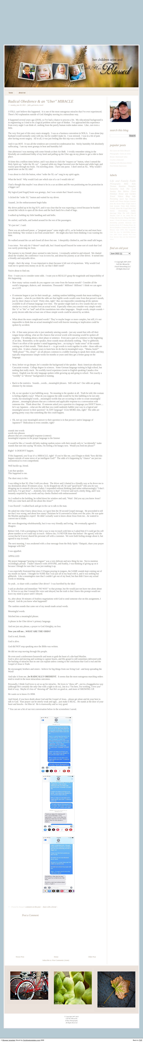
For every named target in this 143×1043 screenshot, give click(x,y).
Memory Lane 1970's (117, 230)
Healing (126, 225)
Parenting (114, 199)
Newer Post (20, 957)
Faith (29, 105)
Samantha (114, 189)
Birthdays (132, 218)
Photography (115, 184)
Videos (120, 196)
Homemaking (122, 211)
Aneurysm (128, 222)
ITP (121, 220)
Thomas (113, 186)
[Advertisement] (71, 24)
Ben (119, 191)
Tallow (112, 239)
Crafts (128, 204)
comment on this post (33, 907)
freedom (112, 225)
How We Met (132, 227)
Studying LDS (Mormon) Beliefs (121, 163)
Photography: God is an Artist (120, 154)
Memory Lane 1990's (129, 220)
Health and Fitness (116, 201)
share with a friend (49, 907)
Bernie (117, 225)
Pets (126, 230)
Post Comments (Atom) (60, 960)
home (11, 93)
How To (119, 232)
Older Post (92, 957)
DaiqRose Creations (121, 227)
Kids (134, 184)
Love (134, 222)
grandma (121, 222)
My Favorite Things (121, 218)
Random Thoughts (127, 186)
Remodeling (113, 222)
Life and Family (119, 180)
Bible (126, 184)
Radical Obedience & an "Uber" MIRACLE (40, 101)
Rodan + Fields (115, 220)
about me (22, 93)
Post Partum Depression (118, 166)
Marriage (113, 213)
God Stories (35, 105)
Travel (41, 105)
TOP (140, 1040)
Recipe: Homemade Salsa (118, 157)
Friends (112, 208)
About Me (119, 208)
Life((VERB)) (126, 232)
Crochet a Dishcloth (117, 160)
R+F (121, 225)
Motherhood (132, 237)
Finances (132, 199)
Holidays (113, 194)
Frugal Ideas (127, 208)
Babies (126, 191)
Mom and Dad (124, 237)
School (120, 234)
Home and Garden (127, 194)
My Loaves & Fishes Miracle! (120, 151)
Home (56, 957)
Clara (133, 191)
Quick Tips (124, 199)
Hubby (133, 211)
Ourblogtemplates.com (31, 1040)
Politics (133, 206)
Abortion (116, 237)
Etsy (115, 232)
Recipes (126, 201)
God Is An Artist (123, 216)
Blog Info (131, 196)
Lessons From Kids (121, 206)
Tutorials (125, 234)
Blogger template (9, 1040)
